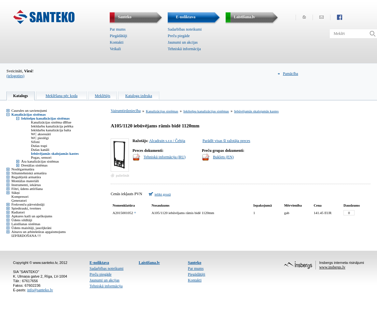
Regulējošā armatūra (26, 177)
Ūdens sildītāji (21, 220)
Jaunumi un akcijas (183, 42)
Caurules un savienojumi (29, 110)
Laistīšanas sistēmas (25, 224)
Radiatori (18, 212)
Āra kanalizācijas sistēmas (40, 161)
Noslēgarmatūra (22, 169)
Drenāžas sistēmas (34, 165)
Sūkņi (15, 193)
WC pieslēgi (40, 138)
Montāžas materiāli (25, 181)
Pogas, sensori (41, 157)
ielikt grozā (163, 194)
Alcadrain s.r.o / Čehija (167, 140)
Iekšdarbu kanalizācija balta (51, 130)
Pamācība (290, 73)
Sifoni (35, 142)
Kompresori (20, 196)
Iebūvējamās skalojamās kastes (55, 153)
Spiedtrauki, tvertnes (26, 208)
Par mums (117, 29)
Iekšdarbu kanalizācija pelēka (52, 126)
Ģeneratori (19, 200)
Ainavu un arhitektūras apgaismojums (38, 232)
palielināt (122, 175)
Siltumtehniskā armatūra (29, 173)
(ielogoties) (15, 76)
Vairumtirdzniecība (126, 111)
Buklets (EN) (223, 157)
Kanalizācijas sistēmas (28, 114)
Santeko (194, 262)
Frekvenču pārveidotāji (28, 204)
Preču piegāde (179, 36)
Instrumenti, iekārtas (26, 185)
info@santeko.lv (40, 290)
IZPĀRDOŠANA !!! (26, 236)
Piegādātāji (118, 36)
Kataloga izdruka (138, 96)
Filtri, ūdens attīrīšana (27, 189)
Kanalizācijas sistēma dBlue (51, 122)
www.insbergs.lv (332, 267)
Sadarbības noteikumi (185, 29)
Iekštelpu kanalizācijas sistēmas (45, 118)
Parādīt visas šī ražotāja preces (226, 140)
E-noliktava (99, 262)
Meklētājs (102, 96)
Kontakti (116, 42)
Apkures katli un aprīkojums (31, 216)
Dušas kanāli (40, 150)
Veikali (115, 49)
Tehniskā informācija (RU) (165, 157)
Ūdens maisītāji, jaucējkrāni (31, 228)
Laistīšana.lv (149, 262)
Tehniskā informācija (184, 49)
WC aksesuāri (41, 134)
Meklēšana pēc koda (61, 96)
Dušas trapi (39, 146)
